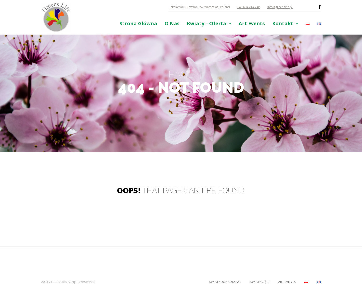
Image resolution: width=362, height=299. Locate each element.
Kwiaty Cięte (260, 281)
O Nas (172, 23)
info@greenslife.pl (280, 7)
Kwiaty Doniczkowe (225, 281)
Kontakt (282, 23)
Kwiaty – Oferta (206, 23)
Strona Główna (138, 23)
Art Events (252, 23)
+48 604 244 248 (248, 7)
